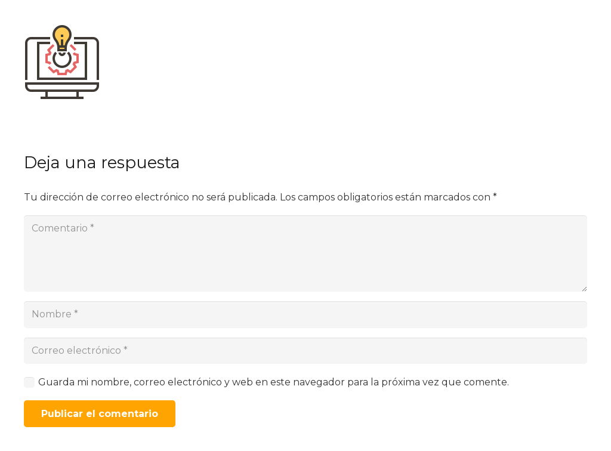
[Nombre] (305, 314)
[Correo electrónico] (305, 351)
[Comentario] (305, 253)
